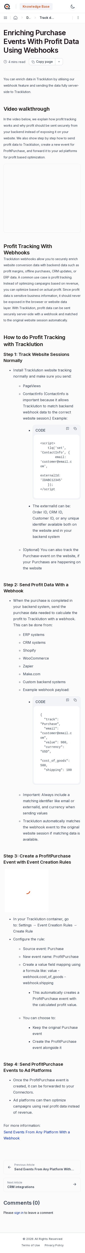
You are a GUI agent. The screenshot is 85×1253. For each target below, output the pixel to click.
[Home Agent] (15, 18)
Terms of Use (30, 1245)
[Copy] (74, 428)
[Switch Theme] (72, 6)
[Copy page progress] (42, 61)
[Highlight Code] (66, 428)
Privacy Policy (54, 1245)
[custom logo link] (7, 6)
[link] (42, 1167)
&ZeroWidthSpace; (42, 198)
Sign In (19, 1212)
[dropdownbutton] (59, 61)
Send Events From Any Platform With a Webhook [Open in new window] (37, 1135)
